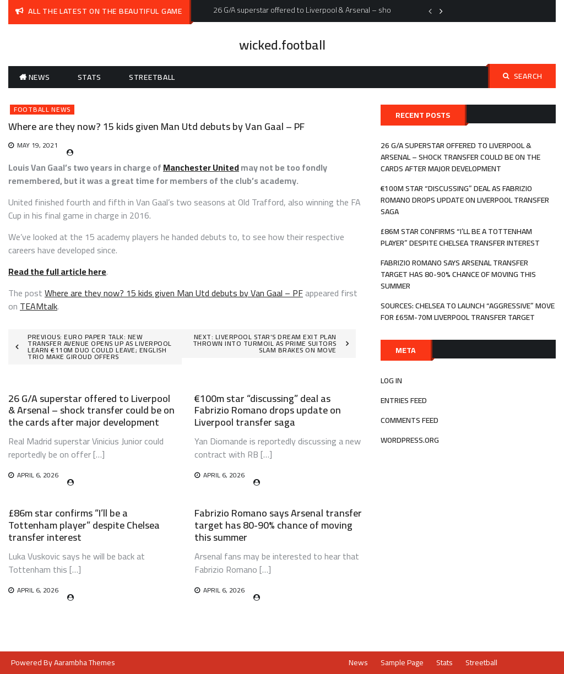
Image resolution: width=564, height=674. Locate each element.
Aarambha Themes (84, 662)
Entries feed (404, 400)
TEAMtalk (38, 306)
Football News (42, 110)
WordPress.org (410, 440)
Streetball (152, 77)
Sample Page (402, 662)
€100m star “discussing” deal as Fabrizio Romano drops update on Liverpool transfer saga (267, 410)
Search (523, 76)
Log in (391, 380)
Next (441, 11)
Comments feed (409, 420)
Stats (90, 77)
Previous (430, 11)
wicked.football (282, 44)
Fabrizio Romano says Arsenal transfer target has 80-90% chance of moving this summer (278, 525)
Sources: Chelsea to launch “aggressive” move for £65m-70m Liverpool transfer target (468, 311)
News (39, 77)
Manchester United (201, 167)
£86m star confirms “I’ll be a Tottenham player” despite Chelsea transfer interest (84, 525)
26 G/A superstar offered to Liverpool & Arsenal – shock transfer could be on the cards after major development (91, 410)
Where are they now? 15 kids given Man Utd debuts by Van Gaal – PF (174, 293)
